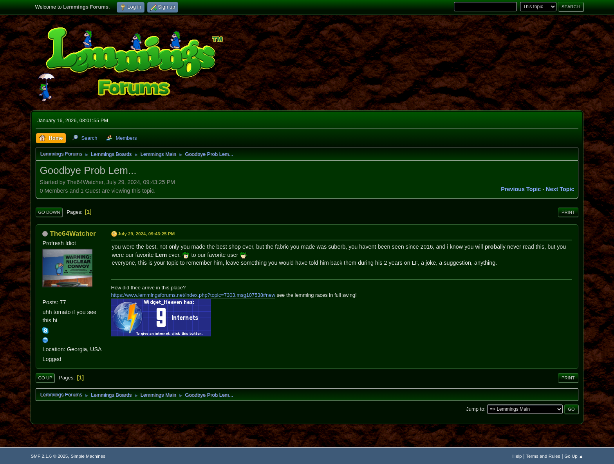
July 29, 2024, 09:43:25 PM (146, 233)
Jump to (475, 409)
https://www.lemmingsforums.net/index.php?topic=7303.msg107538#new (193, 295)
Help (517, 456)
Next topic (560, 189)
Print (568, 212)
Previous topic (521, 189)
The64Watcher (73, 233)
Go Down (49, 212)
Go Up (45, 378)
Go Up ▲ (573, 456)
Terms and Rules (543, 456)
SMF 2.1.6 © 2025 (49, 456)
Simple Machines (87, 456)
